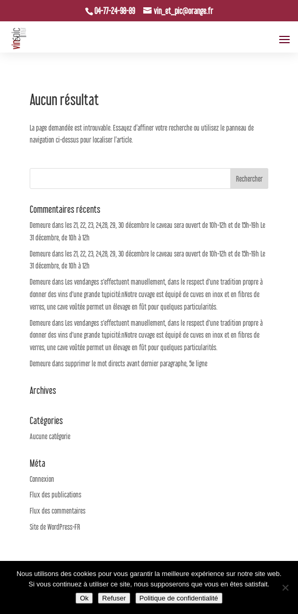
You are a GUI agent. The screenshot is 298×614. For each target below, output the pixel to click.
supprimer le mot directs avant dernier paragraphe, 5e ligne (136, 363)
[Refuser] (285, 587)
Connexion (42, 479)
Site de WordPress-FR (55, 526)
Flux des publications (55, 494)
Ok (84, 598)
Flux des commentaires (57, 510)
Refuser (114, 598)
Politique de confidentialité (179, 598)
